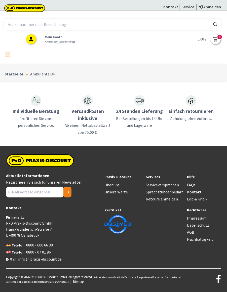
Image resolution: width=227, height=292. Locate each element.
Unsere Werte (116, 191)
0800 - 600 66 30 (39, 244)
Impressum (197, 218)
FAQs (191, 184)
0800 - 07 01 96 (38, 252)
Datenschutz (198, 225)
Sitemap (78, 281)
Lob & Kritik (197, 198)
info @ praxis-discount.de (40, 259)
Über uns (112, 184)
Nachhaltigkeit (200, 239)
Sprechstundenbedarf (164, 191)
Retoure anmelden (162, 198)
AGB (190, 232)
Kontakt (194, 191)
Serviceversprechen (162, 184)
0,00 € (202, 39)
